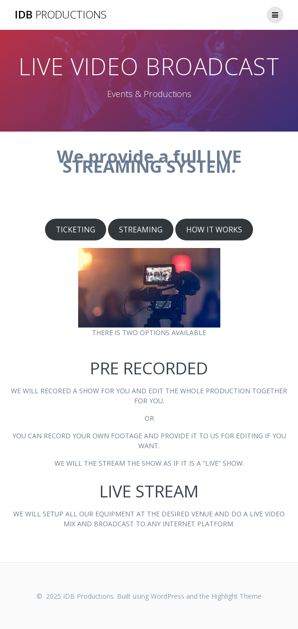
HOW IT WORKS (214, 229)
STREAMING (141, 229)
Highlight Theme (236, 596)
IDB (61, 14)
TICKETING (75, 229)
